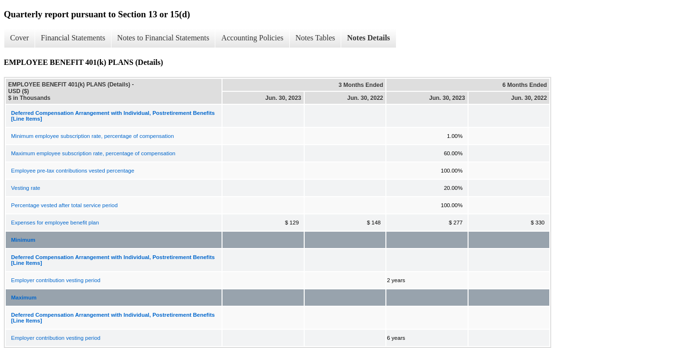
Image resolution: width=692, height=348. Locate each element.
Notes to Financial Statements (163, 38)
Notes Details (368, 38)
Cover (19, 38)
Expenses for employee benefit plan (55, 222)
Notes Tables (315, 38)
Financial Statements (73, 38)
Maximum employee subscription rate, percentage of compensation (93, 153)
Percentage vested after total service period (64, 205)
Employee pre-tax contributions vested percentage (72, 171)
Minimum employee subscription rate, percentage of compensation (92, 136)
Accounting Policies (252, 38)
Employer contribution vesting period (55, 280)
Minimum (23, 240)
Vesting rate (25, 188)
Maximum (24, 297)
